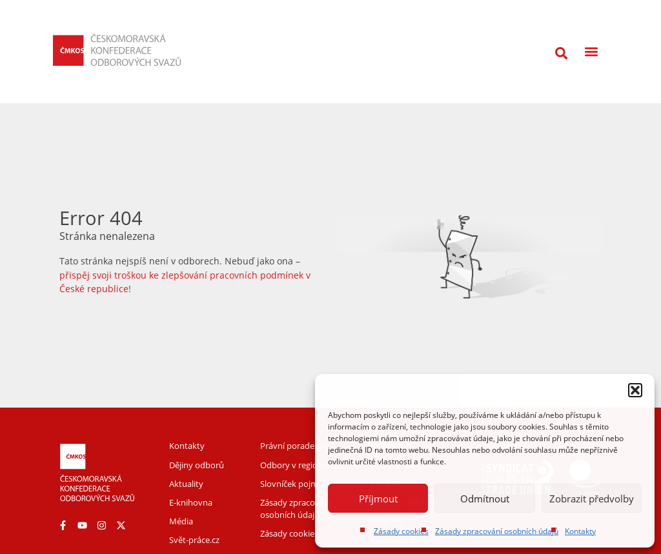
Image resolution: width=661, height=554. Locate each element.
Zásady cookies (401, 531)
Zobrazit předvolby (591, 498)
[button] (635, 390)
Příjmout (378, 498)
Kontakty (580, 531)
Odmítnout (484, 498)
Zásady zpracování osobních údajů (496, 531)
